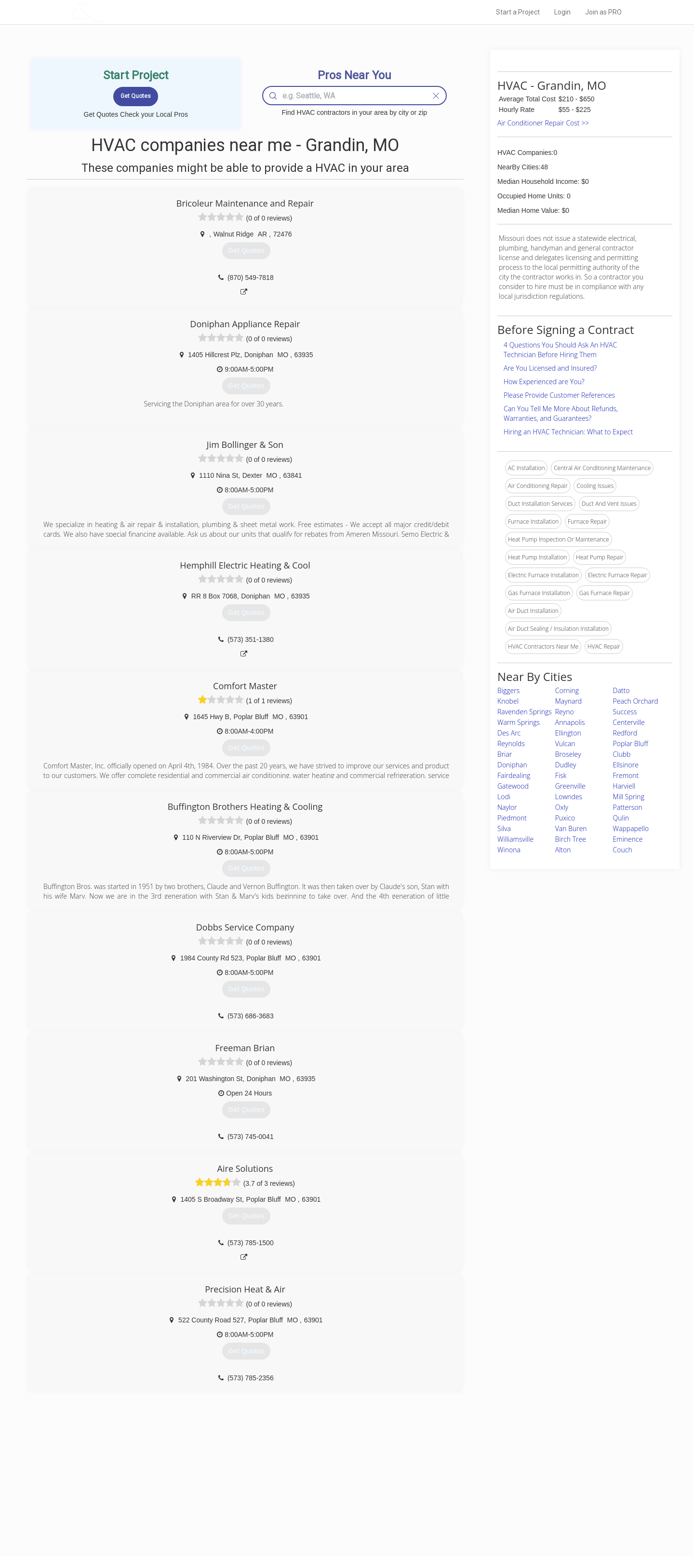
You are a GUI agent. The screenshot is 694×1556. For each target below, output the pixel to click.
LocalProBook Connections (494, 1507)
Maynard (568, 701)
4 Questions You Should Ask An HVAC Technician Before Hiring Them (560, 349)
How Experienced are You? (544, 381)
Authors (469, 1496)
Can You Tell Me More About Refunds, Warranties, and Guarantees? (561, 413)
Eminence (628, 839)
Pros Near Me (181, 1485)
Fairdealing (513, 775)
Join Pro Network (319, 1474)
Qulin (621, 817)
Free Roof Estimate (188, 1507)
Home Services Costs (192, 1474)
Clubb (622, 754)
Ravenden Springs (524, 711)
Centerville (629, 722)
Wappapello (631, 828)
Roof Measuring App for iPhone (338, 1507)
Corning (567, 690)
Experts (307, 1485)
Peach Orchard (635, 701)
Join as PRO (603, 12)
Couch (622, 849)
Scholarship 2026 (481, 1474)
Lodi (503, 796)
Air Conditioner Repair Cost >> (543, 122)
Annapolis (570, 722)
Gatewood (513, 786)
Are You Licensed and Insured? (550, 368)
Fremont (626, 775)
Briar (504, 754)
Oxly (561, 807)
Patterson (627, 807)
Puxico (565, 817)
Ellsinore (626, 764)
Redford (625, 732)
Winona (508, 849)
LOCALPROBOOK (126, 12)
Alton (563, 849)
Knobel (508, 701)
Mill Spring (628, 796)
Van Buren (571, 828)
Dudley (565, 764)
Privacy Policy (476, 1485)
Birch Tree (570, 839)
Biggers (508, 690)
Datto (621, 690)
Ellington (568, 732)
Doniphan (512, 764)
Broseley (568, 754)
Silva (504, 828)
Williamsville (515, 839)
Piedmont (512, 817)
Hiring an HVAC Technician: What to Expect (568, 431)
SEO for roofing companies (493, 1517)
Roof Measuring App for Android (339, 1517)
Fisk (561, 775)
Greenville (570, 786)
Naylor (507, 807)
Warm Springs (518, 722)
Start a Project (518, 12)
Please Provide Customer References (559, 395)
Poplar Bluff (630, 743)
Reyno (564, 711)
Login (562, 12)
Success (625, 711)
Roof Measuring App (324, 1496)
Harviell (624, 786)
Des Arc (508, 732)
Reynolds (511, 743)
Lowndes (568, 796)
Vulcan (565, 743)
